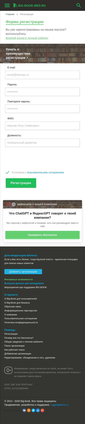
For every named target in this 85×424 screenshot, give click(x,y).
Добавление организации (17, 353)
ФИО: (11, 118)
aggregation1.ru (59, 404)
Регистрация (21, 183)
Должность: (14, 135)
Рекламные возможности (18, 279)
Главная (10, 14)
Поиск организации (14, 345)
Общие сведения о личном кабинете (23, 341)
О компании (10, 314)
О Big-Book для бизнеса (17, 302)
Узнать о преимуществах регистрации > (18, 53)
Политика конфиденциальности (21, 322)
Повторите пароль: (19, 101)
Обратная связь (12, 306)
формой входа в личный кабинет (27, 38)
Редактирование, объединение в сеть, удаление (29, 357)
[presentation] (31, 159)
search (79, 5)
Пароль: (12, 84)
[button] (24, 410)
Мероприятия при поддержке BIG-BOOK (25, 287)
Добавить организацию (23, 271)
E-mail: (12, 67)
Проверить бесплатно (42, 234)
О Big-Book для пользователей (20, 298)
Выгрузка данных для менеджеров (24, 283)
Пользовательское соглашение (20, 318)
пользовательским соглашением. (45, 172)
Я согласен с (38, 172)
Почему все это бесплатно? (19, 338)
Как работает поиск (14, 349)
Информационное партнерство (20, 310)
